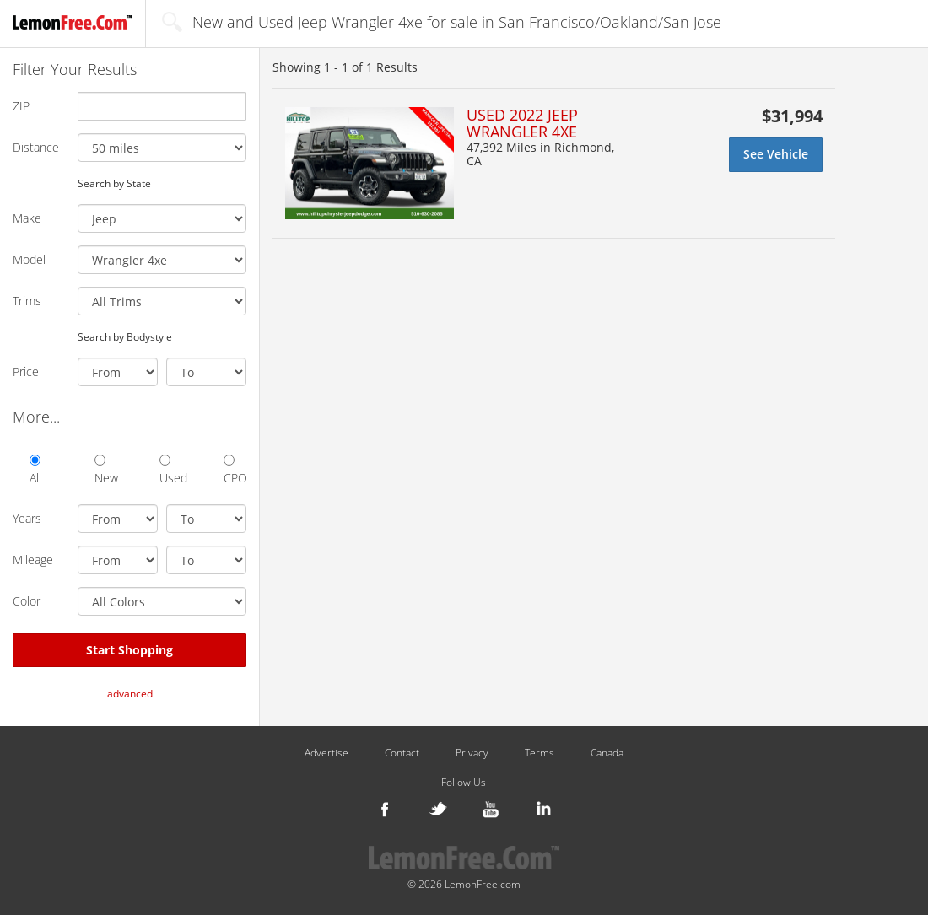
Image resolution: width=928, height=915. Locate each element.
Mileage (33, 560)
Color (26, 601)
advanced (130, 693)
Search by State (114, 183)
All (35, 470)
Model (29, 259)
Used (170, 470)
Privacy (472, 753)
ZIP (21, 106)
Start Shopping (129, 650)
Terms (539, 753)
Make (27, 218)
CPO (235, 470)
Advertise (326, 753)
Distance (36, 147)
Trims (27, 301)
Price (26, 371)
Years (27, 518)
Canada (607, 753)
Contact (402, 753)
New (105, 470)
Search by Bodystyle (125, 336)
